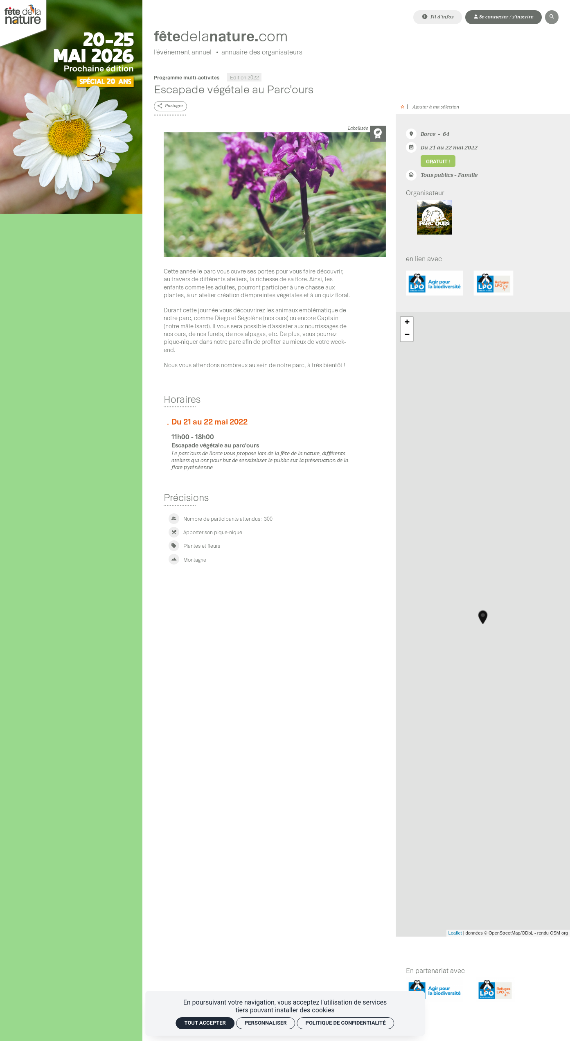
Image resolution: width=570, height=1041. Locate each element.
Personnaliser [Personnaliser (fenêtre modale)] (266, 1023)
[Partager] (170, 107)
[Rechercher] (552, 17)
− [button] (407, 335)
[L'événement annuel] (183, 52)
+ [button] (407, 323)
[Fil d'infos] (437, 17)
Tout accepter (205, 1023)
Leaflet (455, 933)
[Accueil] (230, 35)
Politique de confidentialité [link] (346, 1023)
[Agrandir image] (274, 195)
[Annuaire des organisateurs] (261, 52)
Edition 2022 (244, 77)
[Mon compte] (503, 17)
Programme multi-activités (186, 77)
